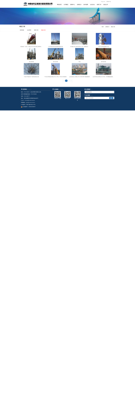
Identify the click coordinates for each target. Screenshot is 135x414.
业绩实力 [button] (79, 4)
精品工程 (113, 26)
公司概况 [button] (66, 4)
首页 (103, 26)
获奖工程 (36, 30)
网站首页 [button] (59, 4)
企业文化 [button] (92, 4)
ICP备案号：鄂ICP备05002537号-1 (28, 104)
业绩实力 (107, 26)
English (103, 1)
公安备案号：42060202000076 (28, 106)
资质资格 (22, 30)
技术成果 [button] (86, 4)
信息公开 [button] (105, 4)
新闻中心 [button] (72, 4)
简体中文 (109, 1)
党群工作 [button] (99, 4)
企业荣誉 (29, 30)
